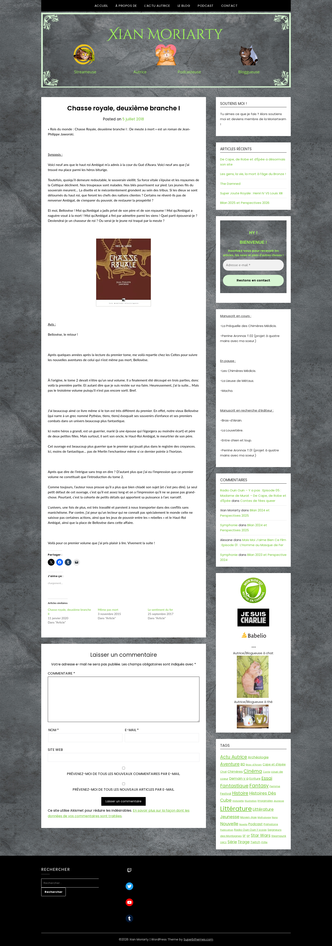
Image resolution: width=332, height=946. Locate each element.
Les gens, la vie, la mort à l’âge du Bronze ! (253, 174)
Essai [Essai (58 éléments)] (266, 778)
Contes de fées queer (257, 500)
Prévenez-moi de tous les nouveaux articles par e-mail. (123, 789)
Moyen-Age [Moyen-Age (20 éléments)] (248, 817)
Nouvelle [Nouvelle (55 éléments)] (229, 824)
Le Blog (184, 5)
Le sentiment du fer (160, 609)
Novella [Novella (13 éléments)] (243, 824)
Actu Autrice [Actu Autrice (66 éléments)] (233, 757)
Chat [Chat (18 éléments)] (223, 771)
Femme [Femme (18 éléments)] (275, 786)
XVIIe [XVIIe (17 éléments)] (264, 842)
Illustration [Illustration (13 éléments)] (251, 801)
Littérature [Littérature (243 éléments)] (236, 808)
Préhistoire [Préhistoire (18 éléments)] (270, 824)
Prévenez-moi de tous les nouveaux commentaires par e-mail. (123, 773)
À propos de (126, 5)
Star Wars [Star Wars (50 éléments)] (260, 835)
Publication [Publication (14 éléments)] (226, 830)
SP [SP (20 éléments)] (248, 836)
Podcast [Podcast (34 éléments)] (255, 824)
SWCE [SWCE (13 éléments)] (223, 842)
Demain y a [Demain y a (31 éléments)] (238, 778)
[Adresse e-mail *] (253, 265)
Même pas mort (108, 609)
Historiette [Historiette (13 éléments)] (238, 801)
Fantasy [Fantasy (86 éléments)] (259, 785)
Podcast (206, 5)
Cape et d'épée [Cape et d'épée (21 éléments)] (274, 764)
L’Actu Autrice (157, 5)
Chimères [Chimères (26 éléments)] (235, 771)
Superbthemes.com (198, 939)
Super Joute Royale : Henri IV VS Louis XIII (251, 193)
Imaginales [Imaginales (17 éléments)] (265, 801)
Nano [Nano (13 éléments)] (275, 817)
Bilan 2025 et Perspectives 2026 (244, 202)
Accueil (101, 5)
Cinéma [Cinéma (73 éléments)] (253, 771)
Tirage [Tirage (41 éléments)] (244, 841)
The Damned (230, 183)
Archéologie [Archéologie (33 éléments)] (258, 757)
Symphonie (229, 525)
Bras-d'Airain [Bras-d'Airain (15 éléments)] (254, 764)
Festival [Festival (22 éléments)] (225, 794)
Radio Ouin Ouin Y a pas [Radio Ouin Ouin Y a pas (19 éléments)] (250, 830)
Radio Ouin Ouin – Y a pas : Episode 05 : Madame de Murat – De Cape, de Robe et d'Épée (253, 495)
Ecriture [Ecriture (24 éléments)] (255, 778)
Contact (229, 5)
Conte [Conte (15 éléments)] (266, 771)
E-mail (132, 730)
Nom (53, 730)
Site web (55, 749)
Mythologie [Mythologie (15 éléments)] (264, 817)
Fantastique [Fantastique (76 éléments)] (234, 785)
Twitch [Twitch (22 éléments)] (255, 842)
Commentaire (61, 673)
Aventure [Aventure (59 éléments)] (230, 764)
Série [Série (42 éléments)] (232, 841)
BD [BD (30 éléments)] (242, 764)
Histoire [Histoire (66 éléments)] (240, 793)
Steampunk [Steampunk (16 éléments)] (278, 836)
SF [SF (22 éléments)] (244, 836)
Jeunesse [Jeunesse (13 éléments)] (279, 801)
